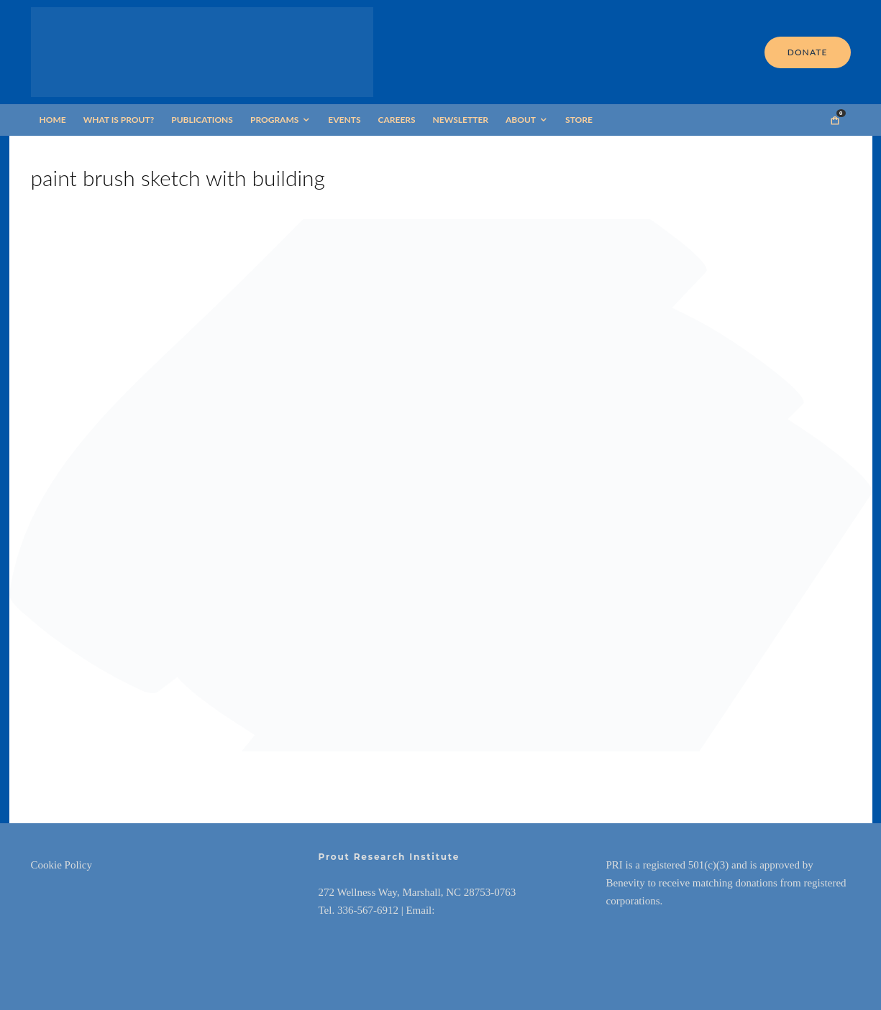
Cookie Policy (61, 865)
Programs (274, 119)
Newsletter (460, 119)
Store (579, 119)
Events (344, 119)
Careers (397, 119)
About (521, 119)
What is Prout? (119, 119)
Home (53, 119)
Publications (202, 119)
